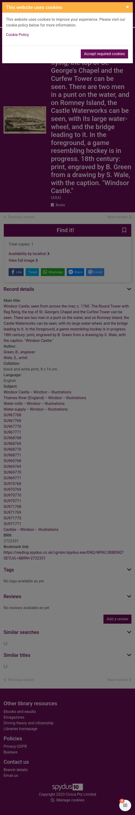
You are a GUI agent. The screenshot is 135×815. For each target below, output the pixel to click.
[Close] (127, 7)
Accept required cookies (104, 54)
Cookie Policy (17, 34)
